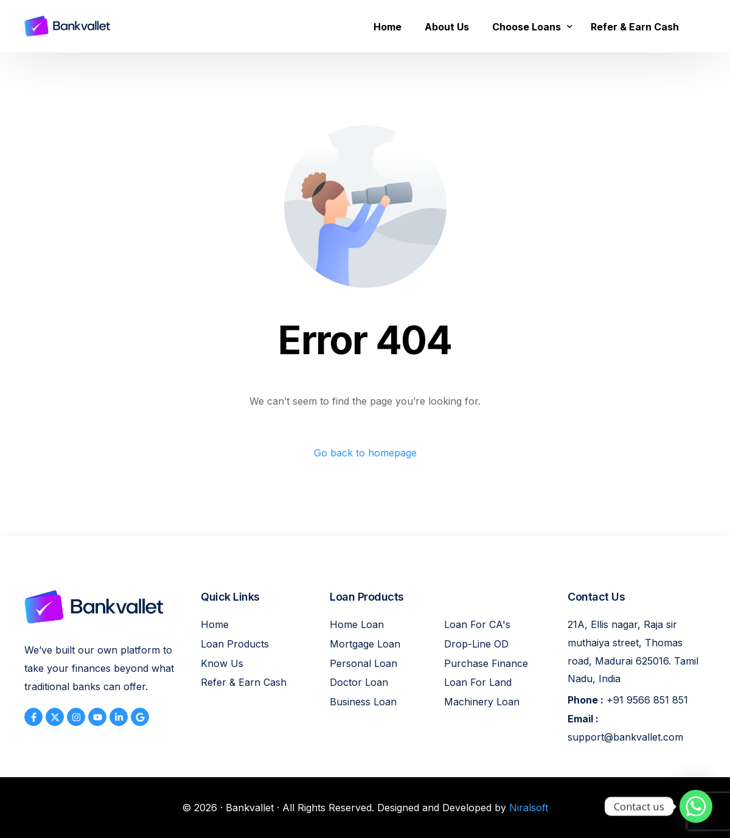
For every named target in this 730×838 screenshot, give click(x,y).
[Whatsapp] (696, 806)
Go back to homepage (365, 453)
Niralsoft (528, 807)
